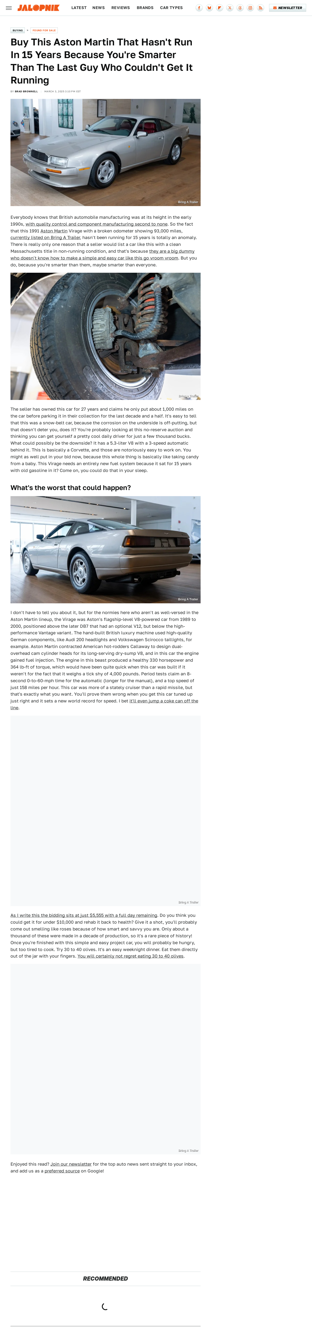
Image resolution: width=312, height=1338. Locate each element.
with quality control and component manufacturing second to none (96, 224)
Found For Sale (44, 30)
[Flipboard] (219, 7)
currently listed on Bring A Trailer (45, 237)
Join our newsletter (71, 1164)
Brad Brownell (26, 91)
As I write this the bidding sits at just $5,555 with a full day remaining (83, 915)
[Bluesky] (209, 7)
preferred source (62, 1170)
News (98, 7)
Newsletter (287, 7)
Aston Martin (54, 230)
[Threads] (240, 7)
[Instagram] (250, 7)
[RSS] (260, 7)
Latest (79, 7)
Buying (18, 30)
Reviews (120, 7)
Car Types (171, 7)
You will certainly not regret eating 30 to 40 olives (131, 956)
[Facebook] (199, 7)
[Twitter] (230, 7)
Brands (145, 7)
